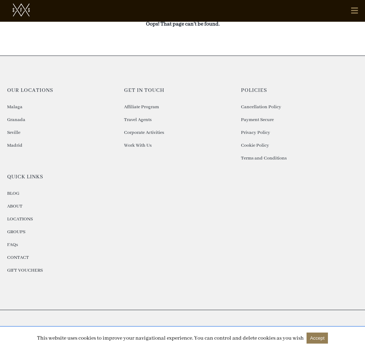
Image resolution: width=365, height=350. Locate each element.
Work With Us (137, 145)
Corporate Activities (144, 133)
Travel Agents (137, 120)
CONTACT (18, 258)
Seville (13, 133)
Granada (16, 120)
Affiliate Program (141, 107)
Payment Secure (257, 120)
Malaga (14, 107)
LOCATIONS (20, 219)
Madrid (14, 145)
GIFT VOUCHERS (25, 270)
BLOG (13, 193)
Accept (317, 338)
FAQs (12, 245)
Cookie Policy (255, 145)
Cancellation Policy (261, 107)
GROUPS (16, 232)
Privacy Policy (255, 133)
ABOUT (14, 206)
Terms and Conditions (264, 158)
